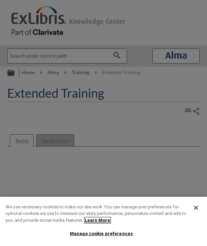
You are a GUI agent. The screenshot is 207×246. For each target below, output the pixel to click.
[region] (103, 221)
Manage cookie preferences (101, 233)
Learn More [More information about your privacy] (97, 220)
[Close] (196, 207)
